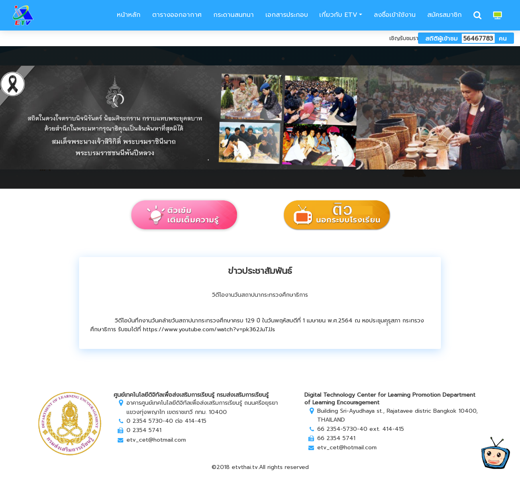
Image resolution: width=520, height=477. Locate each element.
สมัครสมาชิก (444, 15)
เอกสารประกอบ (286, 15)
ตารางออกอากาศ (177, 15)
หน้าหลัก (127, 15)
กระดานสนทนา (233, 15)
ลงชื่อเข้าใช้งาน (395, 15)
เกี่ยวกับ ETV (338, 15)
